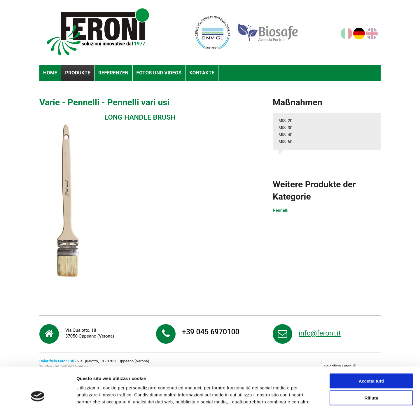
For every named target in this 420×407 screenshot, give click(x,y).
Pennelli (83, 102)
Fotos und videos (159, 73)
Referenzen (113, 73)
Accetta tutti (371, 344)
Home (50, 73)
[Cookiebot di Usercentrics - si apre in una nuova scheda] (37, 395)
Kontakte (201, 73)
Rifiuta (371, 361)
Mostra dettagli (307, 395)
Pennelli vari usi (138, 102)
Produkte (77, 73)
